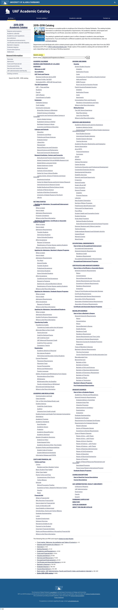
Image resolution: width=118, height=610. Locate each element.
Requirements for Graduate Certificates (87, 420)
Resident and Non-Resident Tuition (48, 467)
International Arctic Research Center (48, 184)
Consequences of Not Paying (46, 477)
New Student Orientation (83, 200)
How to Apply (40, 210)
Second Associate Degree (84, 278)
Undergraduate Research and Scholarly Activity (90, 231)
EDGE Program (80, 82)
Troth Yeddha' (40, 105)
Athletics (78, 159)
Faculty (77, 494)
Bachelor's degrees (13, 45)
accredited (53, 592)
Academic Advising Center (84, 127)
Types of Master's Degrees (83, 433)
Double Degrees (81, 329)
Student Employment (42, 518)
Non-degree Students (44, 353)
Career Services (80, 164)
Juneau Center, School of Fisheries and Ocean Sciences (49, 176)
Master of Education (82, 454)
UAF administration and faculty (17, 70)
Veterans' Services (42, 521)
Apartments (80, 97)
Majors (78, 273)
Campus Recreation (81, 162)
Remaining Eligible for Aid (44, 523)
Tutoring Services (81, 141)
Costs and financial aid (14, 64)
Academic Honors (42, 427)
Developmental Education (83, 172)
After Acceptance (41, 240)
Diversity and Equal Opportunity (85, 177)
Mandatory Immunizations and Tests (87, 102)
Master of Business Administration (86, 449)
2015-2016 (18, 24)
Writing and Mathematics (45, 368)
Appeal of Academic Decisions (45, 437)
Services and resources (14, 68)
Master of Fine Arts (82, 459)
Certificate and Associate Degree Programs (88, 306)
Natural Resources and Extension (47, 147)
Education (40, 132)
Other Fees (39, 472)
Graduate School (42, 140)
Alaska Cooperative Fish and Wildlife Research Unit (53, 160)
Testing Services (80, 229)
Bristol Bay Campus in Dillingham (47, 110)
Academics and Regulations (43, 393)
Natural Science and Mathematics (47, 150)
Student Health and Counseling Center (87, 213)
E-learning (78, 180)
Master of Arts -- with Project (85, 438)
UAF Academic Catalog (31, 11)
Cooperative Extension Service (84, 169)
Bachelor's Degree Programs (83, 383)
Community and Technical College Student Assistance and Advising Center (90, 130)
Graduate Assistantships (83, 415)
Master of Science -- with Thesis (86, 446)
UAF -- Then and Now (42, 87)
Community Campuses (43, 108)
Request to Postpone (43, 281)
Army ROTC (78, 149)
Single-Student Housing (82, 66)
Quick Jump (37, 57)
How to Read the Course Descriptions (86, 477)
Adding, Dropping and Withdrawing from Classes (51, 374)
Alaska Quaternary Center (45, 165)
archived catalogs (51, 41)
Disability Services (81, 175)
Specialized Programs (83, 465)
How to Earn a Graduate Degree (84, 392)
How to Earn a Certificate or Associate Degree (89, 268)
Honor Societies (80, 187)
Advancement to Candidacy (84, 407)
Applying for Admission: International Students (50, 309)
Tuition (38, 464)
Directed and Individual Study (45, 386)
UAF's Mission (40, 95)
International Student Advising (85, 136)
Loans (38, 516)
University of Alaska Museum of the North (50, 195)
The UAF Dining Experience (83, 110)
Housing (76, 64)
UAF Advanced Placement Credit (47, 340)
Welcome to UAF (40, 69)
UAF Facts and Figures (42, 74)
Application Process (82, 71)
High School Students (43, 235)
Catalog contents (12, 73)
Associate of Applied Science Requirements (89, 301)
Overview (10, 59)
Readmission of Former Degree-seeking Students (52, 245)
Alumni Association (81, 146)
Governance (79, 491)
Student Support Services (84, 139)
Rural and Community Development (48, 152)
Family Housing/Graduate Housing (86, 87)
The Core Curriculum (82, 352)
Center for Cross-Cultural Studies (47, 173)
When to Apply (40, 208)
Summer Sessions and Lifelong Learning (87, 226)
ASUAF (77, 157)
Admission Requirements (44, 213)
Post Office (78, 211)
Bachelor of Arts (81, 362)
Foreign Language (42, 371)
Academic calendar (75, 18)
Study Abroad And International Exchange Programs (92, 223)
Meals (39, 493)
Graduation (79, 288)
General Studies (80, 182)
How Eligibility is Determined (45, 508)
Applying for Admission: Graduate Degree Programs (51, 291)
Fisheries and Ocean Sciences (46, 137)
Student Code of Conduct (45, 450)
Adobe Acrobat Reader (66, 538)
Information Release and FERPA (46, 455)
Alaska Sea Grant (42, 168)
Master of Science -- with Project (86, 443)
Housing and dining (13, 66)
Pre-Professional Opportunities (84, 385)
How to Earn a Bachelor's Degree (84, 313)
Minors (78, 323)
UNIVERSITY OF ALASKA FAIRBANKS (25, 2)
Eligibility (79, 69)
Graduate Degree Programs (82, 470)
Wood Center (79, 239)
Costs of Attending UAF (43, 505)
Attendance (39, 416)
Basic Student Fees (42, 469)
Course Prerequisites (43, 366)
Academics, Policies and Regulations (86, 395)
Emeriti (77, 497)
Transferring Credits (41, 322)
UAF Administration (81, 489)
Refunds (38, 482)
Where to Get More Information (84, 105)
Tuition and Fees (40, 462)
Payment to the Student (43, 526)
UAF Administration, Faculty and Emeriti (87, 484)
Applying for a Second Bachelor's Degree (49, 283)
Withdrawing (41, 379)
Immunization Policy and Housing (85, 100)
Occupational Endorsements (83, 243)
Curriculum (79, 154)
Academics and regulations (15, 36)
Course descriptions (13, 49)
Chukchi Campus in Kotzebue (46, 113)
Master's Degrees (81, 425)
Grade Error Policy (42, 440)
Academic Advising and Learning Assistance (89, 125)
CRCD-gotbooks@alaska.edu (57, 47)
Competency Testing (43, 345)
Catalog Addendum (79, 504)
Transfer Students (42, 232)
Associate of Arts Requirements (85, 299)
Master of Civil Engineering (84, 451)
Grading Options (41, 403)
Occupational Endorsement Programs (86, 261)
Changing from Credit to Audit (46, 411)
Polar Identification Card (85, 205)
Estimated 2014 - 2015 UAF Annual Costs (48, 82)
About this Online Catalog (82, 507)
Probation (40, 429)
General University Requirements (85, 251)
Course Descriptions (80, 474)
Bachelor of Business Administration (87, 370)
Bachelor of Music (81, 378)
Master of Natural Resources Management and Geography (88, 462)
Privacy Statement (59, 597)
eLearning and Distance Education (48, 127)
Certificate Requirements (83, 294)
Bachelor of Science (82, 365)
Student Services (80, 216)
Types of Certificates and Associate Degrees (89, 291)
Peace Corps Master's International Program (89, 468)
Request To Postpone (43, 242)
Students (39, 89)
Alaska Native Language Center (47, 163)
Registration (39, 348)
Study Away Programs (82, 218)
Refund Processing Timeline (45, 485)
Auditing (39, 409)
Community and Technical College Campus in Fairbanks (49, 115)
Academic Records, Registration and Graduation (90, 144)
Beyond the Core (80, 360)
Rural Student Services (83, 133)
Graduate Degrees (79, 389)
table (50, 469)
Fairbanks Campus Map (80, 499)
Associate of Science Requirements (86, 304)
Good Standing (41, 424)
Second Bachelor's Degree (84, 326)
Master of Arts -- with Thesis (84, 436)
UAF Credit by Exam (43, 338)
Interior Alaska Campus (44, 119)
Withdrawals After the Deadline (46, 381)
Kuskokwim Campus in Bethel (46, 121)
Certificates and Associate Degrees (85, 265)
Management (41, 145)
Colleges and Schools (41, 129)
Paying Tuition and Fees (43, 475)
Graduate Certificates (82, 418)
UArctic (39, 197)
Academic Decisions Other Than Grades (49, 445)
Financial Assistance (82, 151)
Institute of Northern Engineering (47, 192)
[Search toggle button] (115, 2)
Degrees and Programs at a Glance (46, 64)
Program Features (81, 195)
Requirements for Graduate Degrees (86, 423)
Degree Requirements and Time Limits (88, 281)
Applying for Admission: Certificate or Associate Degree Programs (49, 221)
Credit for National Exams (45, 335)
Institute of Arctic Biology (45, 170)
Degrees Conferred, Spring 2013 (46, 77)
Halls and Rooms (81, 79)
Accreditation (11, 38)
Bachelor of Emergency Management (87, 372)
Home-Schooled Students (45, 237)
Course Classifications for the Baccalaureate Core (91, 354)
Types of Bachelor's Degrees (84, 347)
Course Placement (41, 358)
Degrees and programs (14, 31)
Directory (76, 502)
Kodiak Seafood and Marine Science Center (50, 187)
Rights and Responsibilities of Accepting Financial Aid (53, 531)
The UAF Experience (41, 84)
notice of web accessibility (77, 595)
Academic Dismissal (43, 434)
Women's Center (80, 236)
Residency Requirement (83, 256)
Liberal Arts (40, 142)
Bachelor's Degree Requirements (85, 349)
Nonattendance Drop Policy (45, 376)
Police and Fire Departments (84, 208)
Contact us (106, 18)
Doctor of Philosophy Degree (85, 428)
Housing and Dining (79, 61)
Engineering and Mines (44, 134)
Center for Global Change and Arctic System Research (53, 182)
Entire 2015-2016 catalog (45, 573)
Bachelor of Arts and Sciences (85, 367)
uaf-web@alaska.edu (73, 601)
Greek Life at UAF (80, 185)
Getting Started (39, 201)
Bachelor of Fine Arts (82, 375)
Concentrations (81, 276)
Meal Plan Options (81, 113)
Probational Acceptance (44, 268)
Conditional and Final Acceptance (47, 278)
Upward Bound (79, 234)
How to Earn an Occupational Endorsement (87, 246)
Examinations (80, 410)
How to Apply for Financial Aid (45, 503)
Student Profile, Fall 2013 (44, 79)
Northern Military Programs (83, 203)
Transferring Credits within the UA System (50, 327)
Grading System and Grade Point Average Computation (53, 414)
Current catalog (41, 18)
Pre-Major (40, 260)
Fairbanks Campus (42, 102)
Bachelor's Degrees (79, 311)
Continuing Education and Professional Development (91, 167)
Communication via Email (44, 396)
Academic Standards (42, 421)
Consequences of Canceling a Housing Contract (90, 77)
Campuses (38, 100)
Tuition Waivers (42, 480)
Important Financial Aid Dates (45, 529)
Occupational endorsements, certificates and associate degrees (18, 41)
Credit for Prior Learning (44, 343)
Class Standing (40, 398)
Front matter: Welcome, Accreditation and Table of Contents (56, 542)
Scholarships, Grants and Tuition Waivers (49, 511)
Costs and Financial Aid (42, 459)
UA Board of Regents (81, 486)
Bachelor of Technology (83, 380)
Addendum (10, 52)
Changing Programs (82, 405)
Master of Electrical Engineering (86, 456)
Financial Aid (39, 495)
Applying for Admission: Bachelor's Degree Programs (52, 250)
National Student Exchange (84, 221)
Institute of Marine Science (45, 190)
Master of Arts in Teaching (84, 441)
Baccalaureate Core (81, 357)
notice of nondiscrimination (93, 594)
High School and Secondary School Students (51, 356)
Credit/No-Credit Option (44, 406)
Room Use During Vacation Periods (87, 84)
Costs (78, 74)
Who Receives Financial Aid (44, 500)
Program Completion (42, 215)
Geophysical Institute (43, 179)
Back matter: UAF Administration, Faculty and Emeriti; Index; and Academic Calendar (64, 571)
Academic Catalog (18, 27)
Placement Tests (42, 363)
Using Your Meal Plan (82, 115)
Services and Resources (81, 122)
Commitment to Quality (43, 97)
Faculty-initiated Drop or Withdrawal (48, 384)
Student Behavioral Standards (46, 452)
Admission (10, 61)
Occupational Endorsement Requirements (88, 259)
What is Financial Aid (42, 498)
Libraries (78, 198)
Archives (11, 18)
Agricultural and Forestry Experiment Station (51, 158)
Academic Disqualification (45, 432)
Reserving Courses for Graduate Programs (89, 341)
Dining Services (79, 108)
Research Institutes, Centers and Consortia (49, 155)
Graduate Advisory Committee (85, 400)
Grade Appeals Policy (43, 442)
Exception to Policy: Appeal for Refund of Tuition (52, 487)
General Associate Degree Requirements (88, 296)
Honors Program (80, 190)
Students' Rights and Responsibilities (47, 447)
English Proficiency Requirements (46, 317)
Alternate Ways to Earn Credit (45, 330)
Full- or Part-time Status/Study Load (47, 401)
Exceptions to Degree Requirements (87, 283)
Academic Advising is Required (46, 350)
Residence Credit (81, 253)
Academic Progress (42, 419)
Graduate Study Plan (82, 402)
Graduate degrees (13, 47)
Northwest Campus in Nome (45, 124)
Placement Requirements (45, 361)
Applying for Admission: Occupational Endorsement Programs (50, 204)
